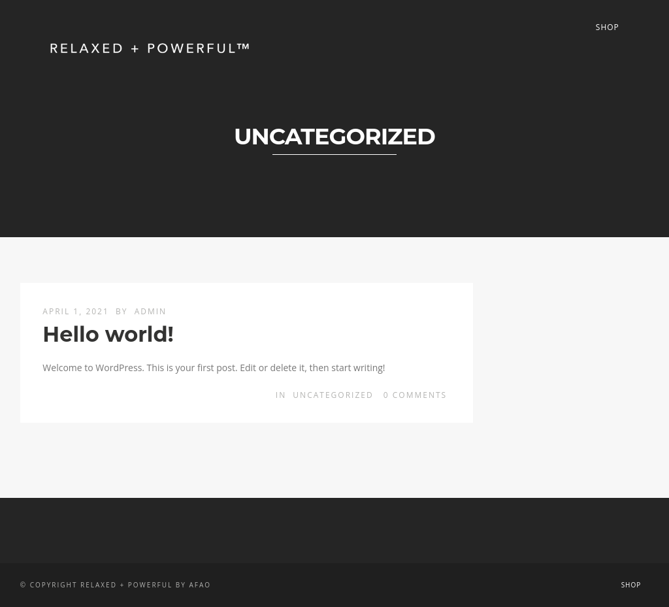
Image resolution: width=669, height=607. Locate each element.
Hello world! (108, 334)
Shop (607, 27)
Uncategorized (333, 395)
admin (151, 311)
